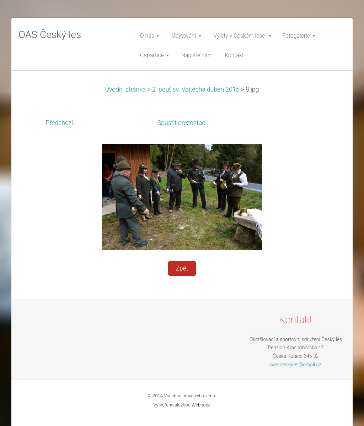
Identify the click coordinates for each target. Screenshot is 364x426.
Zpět (182, 268)
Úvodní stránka (125, 89)
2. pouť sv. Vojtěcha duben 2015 (196, 89)
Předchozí (59, 122)
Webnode (201, 405)
